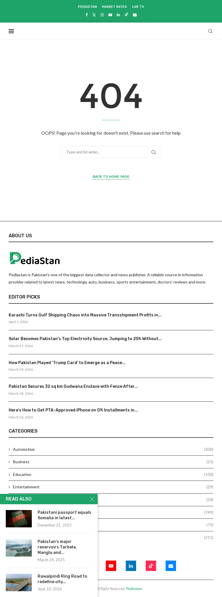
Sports (113, 525)
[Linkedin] (118, 14)
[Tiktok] (126, 14)
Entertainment (113, 487)
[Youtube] (110, 14)
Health (113, 500)
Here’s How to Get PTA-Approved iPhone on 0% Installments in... (73, 410)
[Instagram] (102, 14)
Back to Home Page (111, 177)
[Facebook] (87, 14)
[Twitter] (94, 14)
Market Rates (114, 7)
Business (113, 462)
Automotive (113, 449)
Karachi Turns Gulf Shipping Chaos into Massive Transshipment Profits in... (85, 315)
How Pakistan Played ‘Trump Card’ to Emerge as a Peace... (67, 362)
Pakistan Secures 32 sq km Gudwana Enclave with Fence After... (73, 386)
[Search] (210, 31)
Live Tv (138, 7)
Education (113, 474)
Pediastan (87, 7)
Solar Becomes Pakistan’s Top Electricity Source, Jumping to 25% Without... (85, 338)
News (113, 512)
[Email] (135, 14)
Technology (113, 537)
